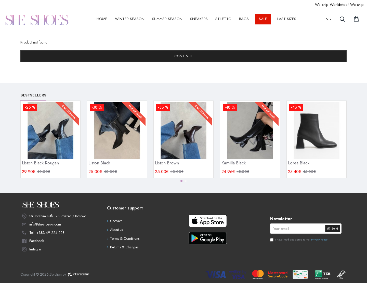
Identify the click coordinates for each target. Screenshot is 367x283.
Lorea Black (298, 162)
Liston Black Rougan (40, 162)
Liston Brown (167, 162)
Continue (183, 56)
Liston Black (99, 162)
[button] (181, 181)
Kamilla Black (233, 162)
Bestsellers (33, 95)
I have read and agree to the (299, 239)
